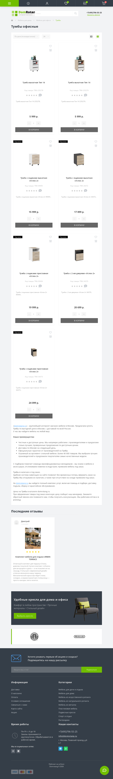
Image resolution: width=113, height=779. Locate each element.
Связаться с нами (19, 705)
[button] (47, 3)
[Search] (75, 13)
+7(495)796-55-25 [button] (68, 731)
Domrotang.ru (20, 426)
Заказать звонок (93, 15)
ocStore (61, 764)
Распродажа (64, 720)
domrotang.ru (22, 483)
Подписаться (92, 670)
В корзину (34, 129)
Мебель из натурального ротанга (74, 701)
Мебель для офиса (43, 20)
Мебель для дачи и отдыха (71, 689)
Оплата (14, 697)
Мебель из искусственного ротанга (75, 697)
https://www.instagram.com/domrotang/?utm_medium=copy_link (13, 751)
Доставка (15, 689)
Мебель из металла (67, 705)
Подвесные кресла (67, 712)
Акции (14, 712)
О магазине (16, 693)
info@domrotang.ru (68, 736)
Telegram (60, 749)
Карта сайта (16, 708)
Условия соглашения (20, 701)
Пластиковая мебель (68, 708)
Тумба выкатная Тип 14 (34, 82)
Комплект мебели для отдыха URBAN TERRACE (32, 558)
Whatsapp (66, 749)
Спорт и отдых (65, 716)
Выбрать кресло (25, 615)
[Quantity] (33, 123)
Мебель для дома (24, 20)
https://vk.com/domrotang (18, 751)
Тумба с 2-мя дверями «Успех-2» (79, 273)
